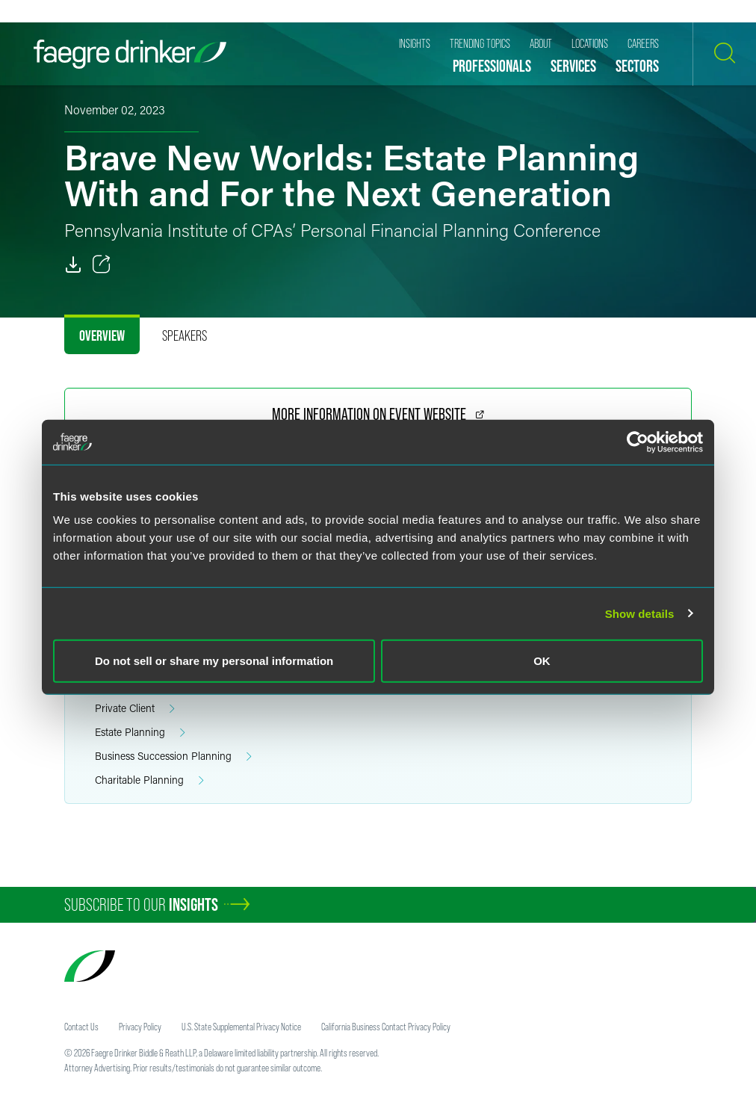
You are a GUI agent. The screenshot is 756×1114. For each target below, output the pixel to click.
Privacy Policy (140, 1027)
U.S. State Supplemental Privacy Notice (241, 1027)
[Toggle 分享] (101, 264)
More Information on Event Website (378, 414)
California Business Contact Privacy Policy (385, 1027)
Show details (640, 613)
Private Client (135, 709)
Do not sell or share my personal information (214, 661)
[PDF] (73, 264)
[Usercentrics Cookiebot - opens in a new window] (637, 441)
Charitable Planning (149, 780)
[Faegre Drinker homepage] (130, 54)
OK (542, 661)
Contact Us (81, 1027)
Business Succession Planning (173, 756)
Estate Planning (140, 732)
